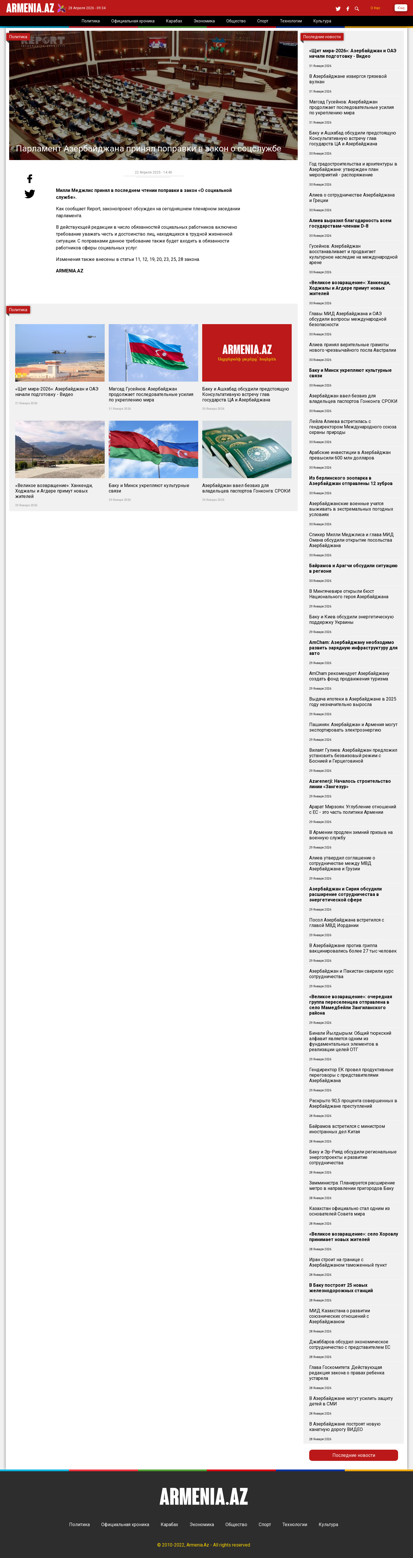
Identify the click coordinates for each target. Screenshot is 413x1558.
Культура (328, 1524)
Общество (236, 1524)
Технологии (295, 1524)
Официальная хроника (125, 1524)
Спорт (265, 1524)
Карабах (169, 1524)
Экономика (202, 1524)
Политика (79, 1524)
